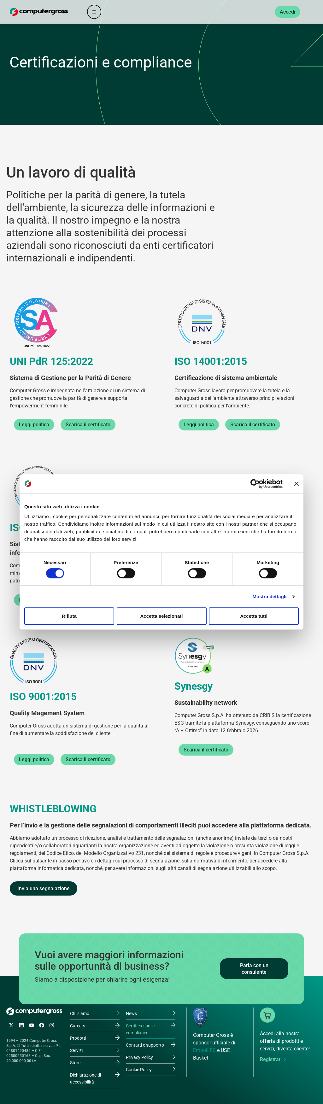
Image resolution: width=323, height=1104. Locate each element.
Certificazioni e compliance (140, 1029)
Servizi (76, 1050)
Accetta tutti (253, 616)
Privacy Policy (139, 1057)
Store (75, 1062)
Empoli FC (204, 1050)
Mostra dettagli (269, 596)
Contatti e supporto (145, 1045)
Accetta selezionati (161, 616)
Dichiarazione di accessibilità (85, 1078)
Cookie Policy (139, 1069)
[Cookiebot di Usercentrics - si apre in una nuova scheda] (255, 483)
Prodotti (78, 1038)
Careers (77, 1025)
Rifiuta (69, 616)
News (131, 1013)
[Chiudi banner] (296, 484)
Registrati (271, 1059)
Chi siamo (79, 1013)
